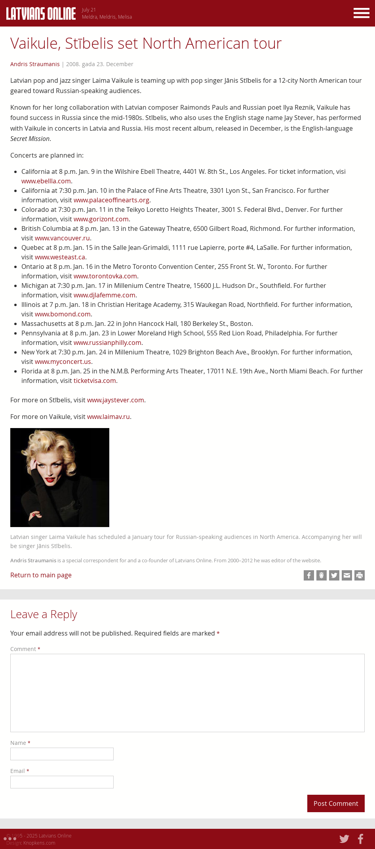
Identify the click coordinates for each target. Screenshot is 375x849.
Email (19, 771)
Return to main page (41, 575)
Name (20, 742)
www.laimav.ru (108, 416)
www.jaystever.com (115, 400)
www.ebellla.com (46, 181)
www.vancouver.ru (62, 238)
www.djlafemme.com (104, 295)
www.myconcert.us (63, 361)
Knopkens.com (39, 842)
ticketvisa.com (95, 380)
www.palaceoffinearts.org (111, 200)
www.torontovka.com (105, 276)
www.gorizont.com (101, 219)
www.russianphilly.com (107, 342)
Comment (25, 649)
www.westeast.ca (60, 257)
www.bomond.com (63, 314)
